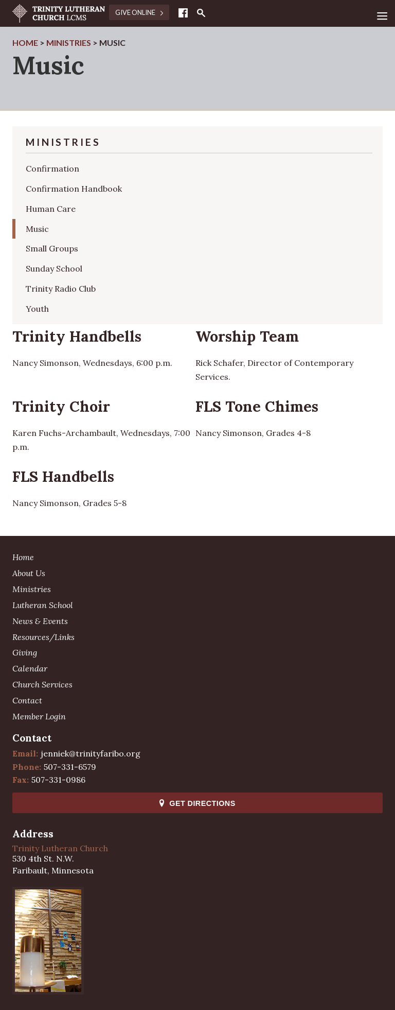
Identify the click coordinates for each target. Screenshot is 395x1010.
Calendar (29, 668)
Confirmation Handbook (74, 188)
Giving (24, 652)
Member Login (39, 716)
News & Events (40, 621)
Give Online (139, 12)
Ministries (31, 589)
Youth (37, 309)
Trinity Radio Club (61, 288)
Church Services (42, 684)
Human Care (51, 209)
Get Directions (197, 803)
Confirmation (52, 168)
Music (37, 229)
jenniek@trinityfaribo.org (90, 753)
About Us (28, 573)
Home (23, 557)
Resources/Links (43, 637)
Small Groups (52, 248)
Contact (27, 700)
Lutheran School (42, 605)
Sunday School (54, 268)
